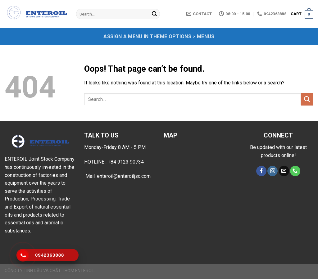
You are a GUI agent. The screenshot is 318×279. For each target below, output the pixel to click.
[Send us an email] (284, 171)
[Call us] (295, 171)
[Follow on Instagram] (272, 171)
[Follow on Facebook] (261, 171)
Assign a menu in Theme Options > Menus (158, 36)
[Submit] (154, 14)
